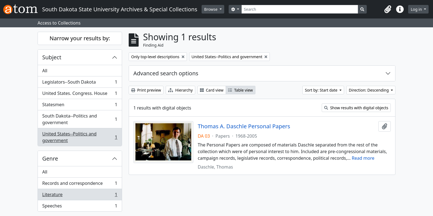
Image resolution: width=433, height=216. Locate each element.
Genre (50, 158)
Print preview (146, 90)
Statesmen (79, 105)
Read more (363, 158)
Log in (417, 9)
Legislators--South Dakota (79, 83)
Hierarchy (180, 90)
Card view (211, 90)
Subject (51, 57)
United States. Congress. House (79, 94)
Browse (211, 9)
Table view (240, 90)
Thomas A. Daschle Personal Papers (244, 126)
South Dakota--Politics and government (79, 119)
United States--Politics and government (79, 137)
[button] (388, 9)
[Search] (299, 9)
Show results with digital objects (356, 107)
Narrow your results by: (80, 38)
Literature (79, 195)
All (44, 71)
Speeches (79, 206)
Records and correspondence (79, 184)
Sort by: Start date (322, 90)
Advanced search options (165, 73)
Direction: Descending (369, 90)
